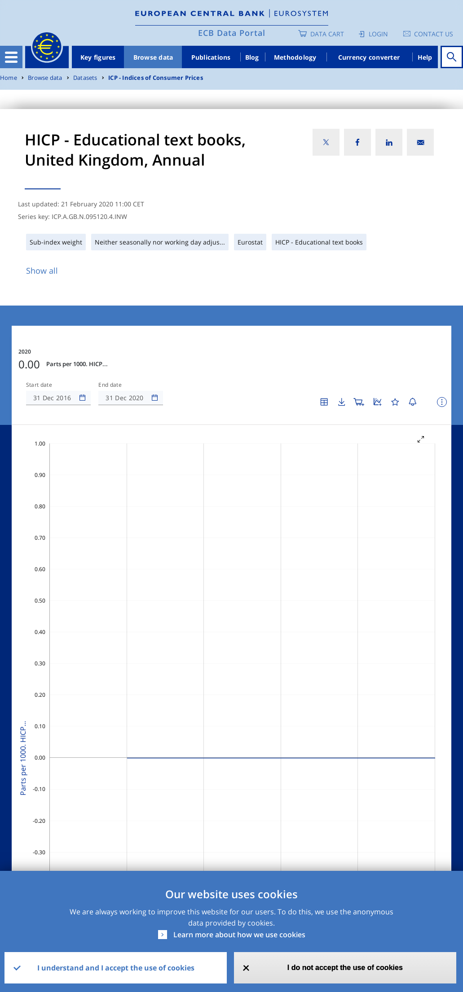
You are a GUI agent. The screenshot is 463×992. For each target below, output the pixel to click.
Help (425, 57)
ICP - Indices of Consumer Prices (155, 78)
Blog (252, 57)
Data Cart (327, 34)
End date (110, 385)
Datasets (85, 78)
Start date (39, 385)
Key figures (98, 57)
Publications (211, 57)
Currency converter (369, 57)
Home (8, 78)
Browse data (153, 57)
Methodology (295, 57)
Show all (42, 270)
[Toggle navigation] (11, 57)
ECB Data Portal (231, 32)
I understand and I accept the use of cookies (115, 968)
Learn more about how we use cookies (239, 935)
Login (378, 34)
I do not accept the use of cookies (345, 967)
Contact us (433, 34)
